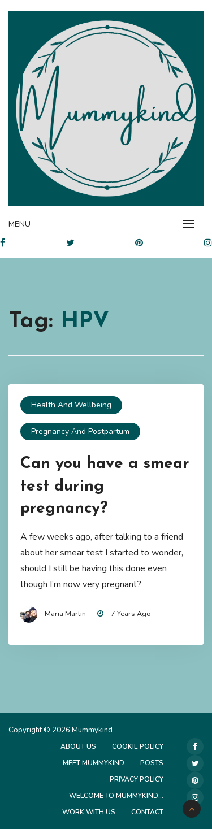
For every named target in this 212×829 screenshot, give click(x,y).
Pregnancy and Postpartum (80, 431)
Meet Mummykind (93, 762)
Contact (147, 812)
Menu (19, 224)
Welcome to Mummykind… (116, 795)
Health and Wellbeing (71, 405)
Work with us (88, 812)
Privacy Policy (136, 779)
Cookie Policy (137, 746)
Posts (151, 762)
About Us (78, 746)
